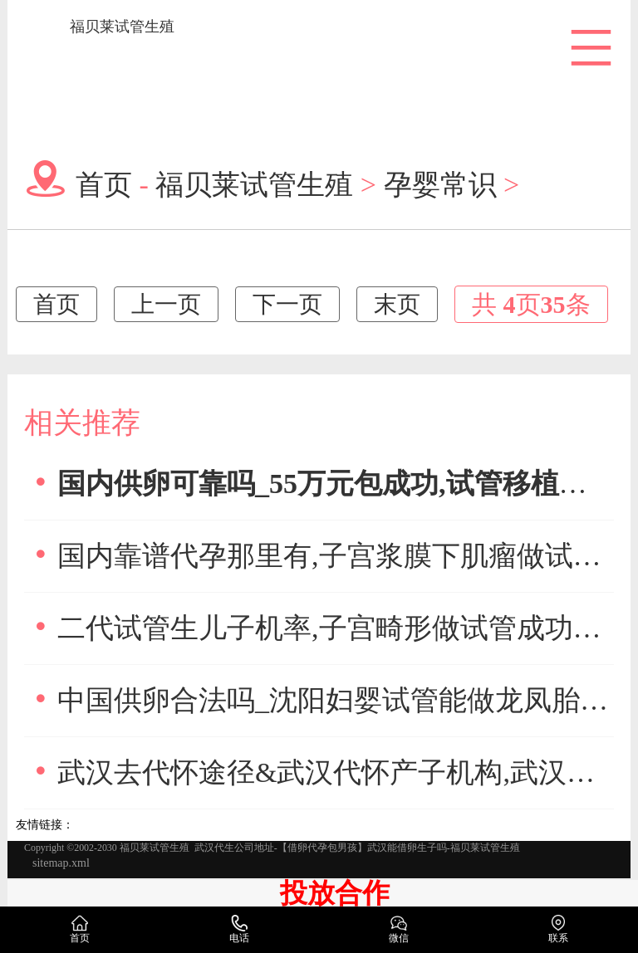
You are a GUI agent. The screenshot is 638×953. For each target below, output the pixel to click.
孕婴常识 (440, 183)
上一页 (166, 304)
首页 (104, 183)
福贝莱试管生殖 (122, 26)
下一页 (287, 304)
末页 (397, 304)
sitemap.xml (61, 863)
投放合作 (335, 893)
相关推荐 (82, 423)
